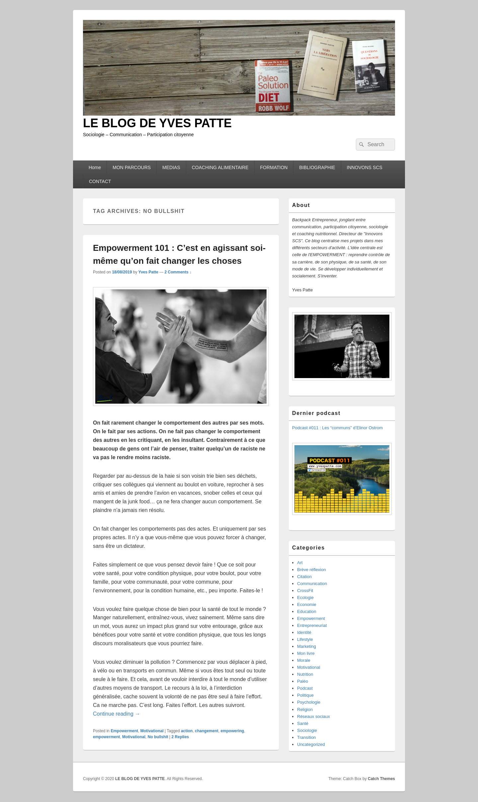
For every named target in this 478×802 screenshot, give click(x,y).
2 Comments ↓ (178, 272)
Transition (306, 737)
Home (95, 167)
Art (300, 562)
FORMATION (274, 167)
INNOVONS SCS (364, 167)
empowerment (106, 737)
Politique (305, 695)
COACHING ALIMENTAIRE (220, 167)
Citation (304, 576)
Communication (312, 583)
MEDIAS (171, 167)
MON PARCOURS (132, 167)
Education (306, 611)
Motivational (152, 731)
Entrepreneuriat (312, 625)
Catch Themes (381, 778)
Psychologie (308, 702)
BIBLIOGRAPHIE (317, 167)
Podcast (305, 688)
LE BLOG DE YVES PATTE (157, 123)
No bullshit (158, 737)
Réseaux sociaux (313, 716)
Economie (306, 604)
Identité (304, 632)
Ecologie (305, 597)
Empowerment (124, 731)
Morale (303, 660)
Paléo (302, 681)
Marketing (306, 646)
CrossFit (305, 590)
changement (206, 731)
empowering (232, 731)
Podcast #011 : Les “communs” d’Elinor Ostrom (337, 427)
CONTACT (100, 181)
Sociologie (307, 730)
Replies (180, 737)
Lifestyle (305, 639)
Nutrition (305, 674)
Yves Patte (148, 272)
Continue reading (116, 714)
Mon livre (306, 653)
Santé (302, 723)
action (187, 731)
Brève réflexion (311, 569)
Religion (305, 709)
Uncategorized (311, 744)
